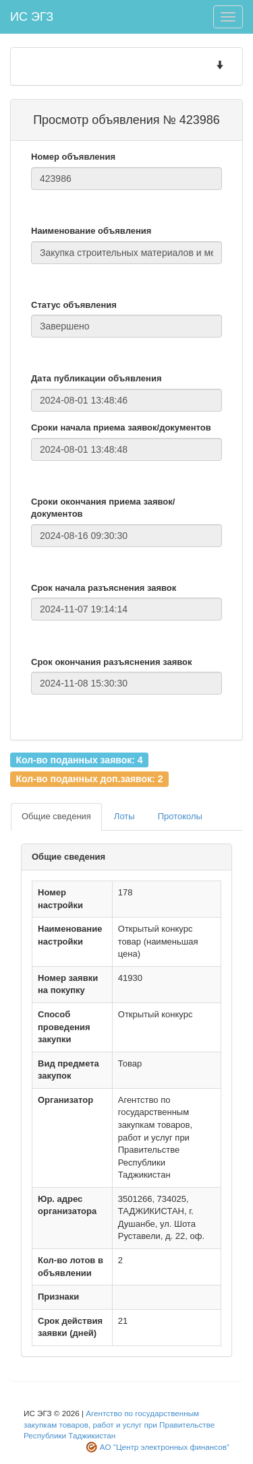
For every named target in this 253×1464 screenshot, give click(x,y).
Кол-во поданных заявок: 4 (79, 759)
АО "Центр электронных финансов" (164, 1446)
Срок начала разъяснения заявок (103, 588)
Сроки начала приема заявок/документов (121, 427)
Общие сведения (56, 816)
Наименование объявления (91, 231)
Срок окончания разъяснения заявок (111, 662)
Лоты (124, 816)
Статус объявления (74, 305)
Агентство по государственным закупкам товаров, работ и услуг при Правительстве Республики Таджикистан (119, 1424)
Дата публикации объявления (96, 378)
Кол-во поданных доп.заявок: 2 (89, 778)
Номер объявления (73, 157)
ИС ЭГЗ (31, 17)
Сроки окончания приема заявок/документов (103, 508)
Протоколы (180, 816)
